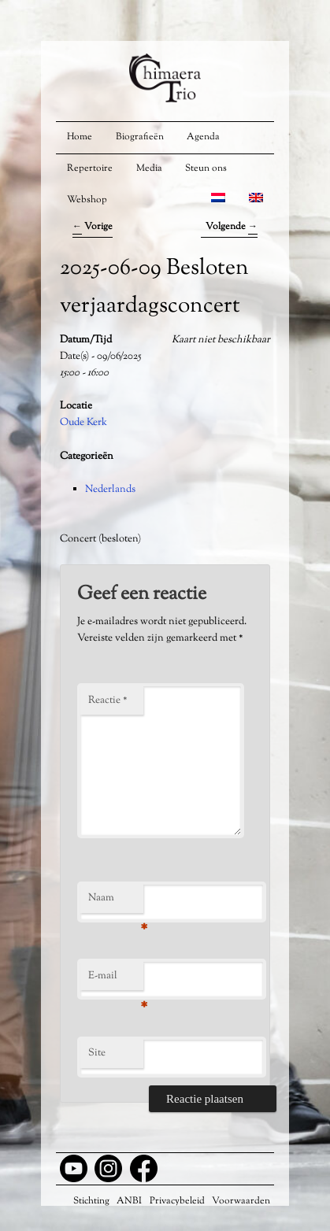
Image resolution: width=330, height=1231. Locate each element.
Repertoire (90, 168)
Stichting (91, 1201)
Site (97, 1053)
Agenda (203, 137)
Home (79, 137)
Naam (115, 902)
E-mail (115, 980)
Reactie (108, 700)
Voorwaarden (241, 1201)
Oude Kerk (83, 423)
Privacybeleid (177, 1201)
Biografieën (140, 137)
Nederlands (110, 489)
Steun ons (206, 168)
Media (149, 168)
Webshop (87, 200)
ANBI (129, 1201)
